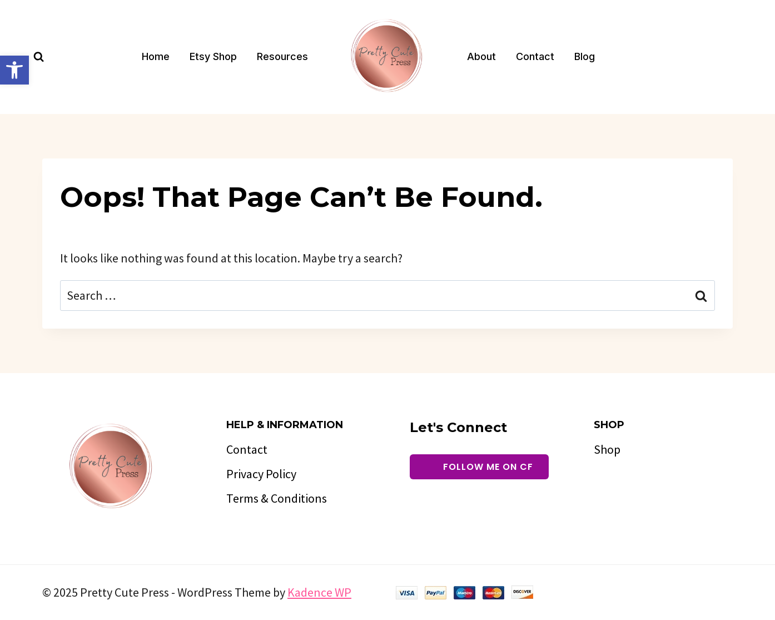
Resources (282, 56)
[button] (14, 70)
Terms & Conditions (276, 498)
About (481, 56)
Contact (535, 56)
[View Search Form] (38, 57)
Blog (584, 56)
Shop (607, 449)
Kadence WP (319, 592)
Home (156, 56)
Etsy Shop (213, 56)
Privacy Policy (261, 474)
